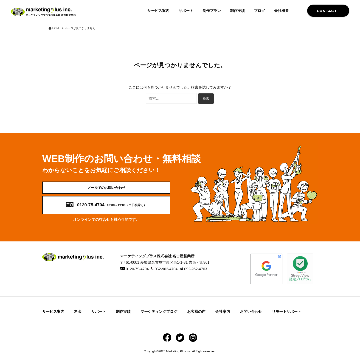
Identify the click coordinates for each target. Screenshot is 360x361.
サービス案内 (158, 10)
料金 (78, 316)
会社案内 (222, 316)
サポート (186, 10)
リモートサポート (286, 316)
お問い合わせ (251, 316)
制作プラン (211, 10)
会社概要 (281, 10)
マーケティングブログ (159, 316)
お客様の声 (196, 316)
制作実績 (237, 10)
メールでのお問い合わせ (106, 190)
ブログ (259, 10)
